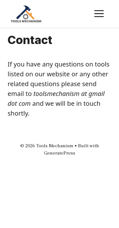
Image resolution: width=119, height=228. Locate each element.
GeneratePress (59, 153)
